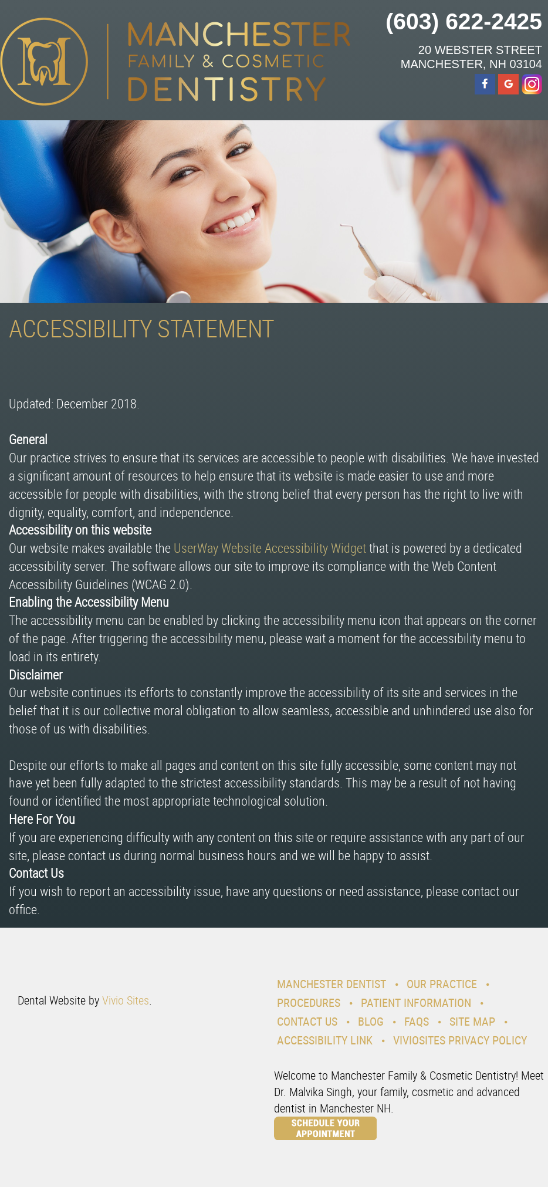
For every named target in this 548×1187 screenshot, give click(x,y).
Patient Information (416, 1002)
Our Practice (442, 984)
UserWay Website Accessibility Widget (270, 547)
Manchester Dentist (331, 984)
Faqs (416, 1021)
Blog (371, 1021)
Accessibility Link (325, 1040)
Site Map (472, 1021)
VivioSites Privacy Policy (460, 1040)
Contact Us (307, 1021)
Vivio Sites (125, 1000)
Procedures (308, 1002)
